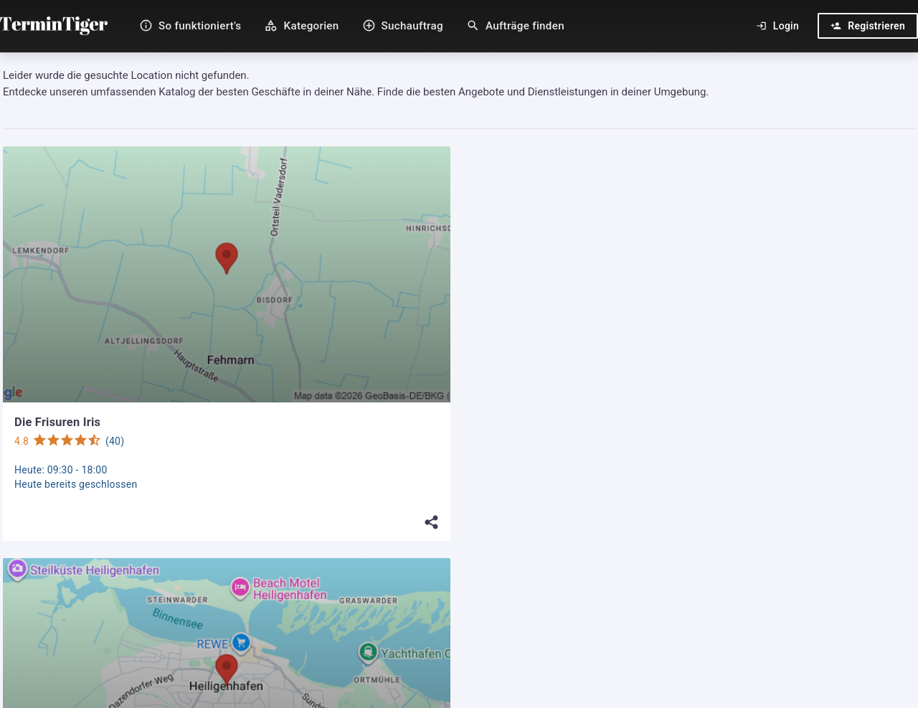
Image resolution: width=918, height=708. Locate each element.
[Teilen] (432, 522)
